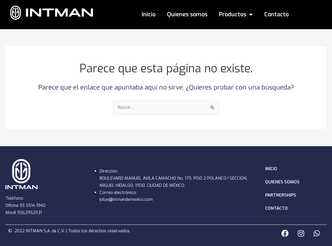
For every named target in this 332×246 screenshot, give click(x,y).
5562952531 (30, 212)
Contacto (276, 14)
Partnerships (280, 195)
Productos (236, 14)
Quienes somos (187, 14)
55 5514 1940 (33, 205)
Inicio (149, 14)
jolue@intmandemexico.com (126, 199)
